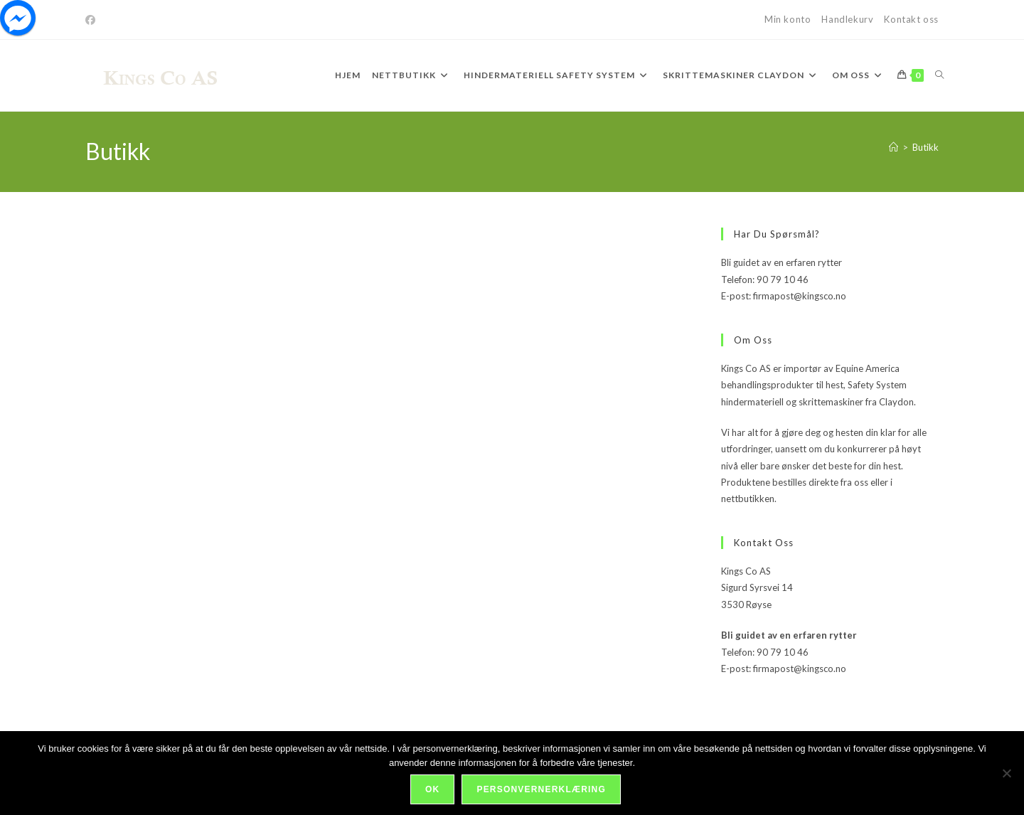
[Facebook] (92, 20)
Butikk (925, 147)
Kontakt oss (911, 19)
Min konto (787, 19)
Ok (432, 789)
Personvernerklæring (540, 789)
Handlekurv (847, 19)
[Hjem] (893, 147)
